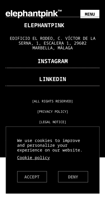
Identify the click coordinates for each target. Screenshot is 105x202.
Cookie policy (33, 157)
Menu (90, 14)
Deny (73, 177)
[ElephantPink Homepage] (34, 13)
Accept (31, 177)
